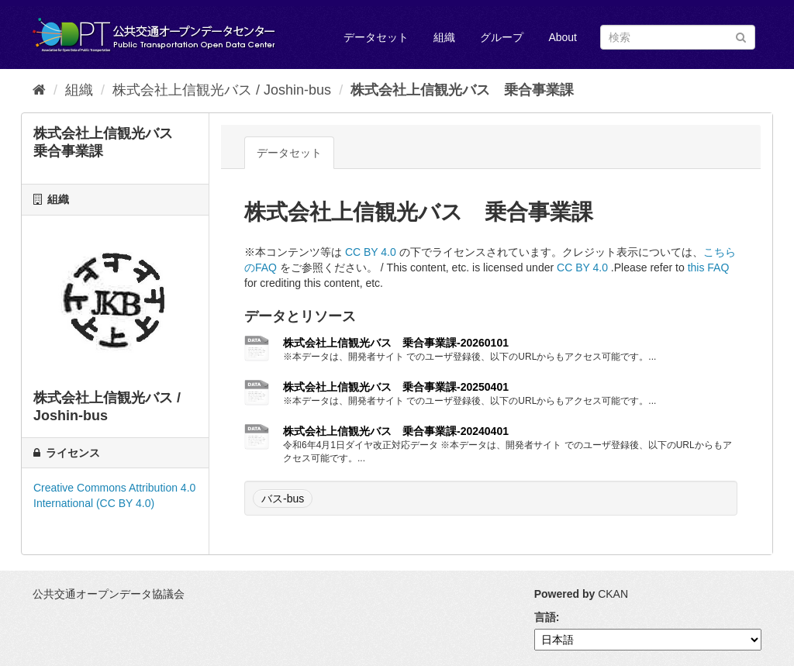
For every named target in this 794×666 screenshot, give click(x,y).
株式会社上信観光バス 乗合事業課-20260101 (396, 342)
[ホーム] (39, 90)
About (562, 37)
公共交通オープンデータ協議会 (109, 594)
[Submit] (740, 36)
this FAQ (709, 267)
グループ (501, 37)
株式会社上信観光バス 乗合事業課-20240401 (396, 431)
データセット (376, 37)
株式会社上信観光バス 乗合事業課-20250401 (396, 387)
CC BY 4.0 (370, 252)
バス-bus (282, 498)
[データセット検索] (677, 37)
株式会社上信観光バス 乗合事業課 (462, 90)
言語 (545, 617)
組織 (444, 37)
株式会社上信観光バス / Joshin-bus (221, 90)
